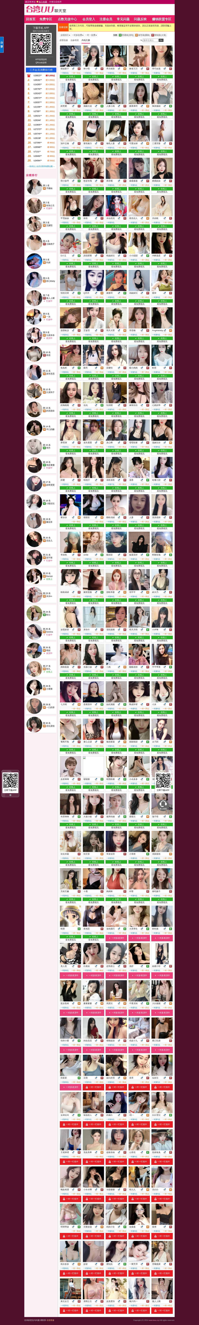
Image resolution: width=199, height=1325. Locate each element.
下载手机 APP (41, 28)
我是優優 (50, 465)
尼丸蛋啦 (50, 726)
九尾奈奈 (50, 335)
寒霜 (48, 355)
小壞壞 (49, 689)
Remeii (49, 576)
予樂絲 (49, 188)
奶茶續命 (50, 411)
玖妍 (48, 262)
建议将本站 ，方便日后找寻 (43, 2)
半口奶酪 (50, 429)
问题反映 (140, 19)
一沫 (48, 316)
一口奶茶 (50, 707)
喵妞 (48, 650)
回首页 (31, 19)
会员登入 (88, 19)
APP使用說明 (41, 59)
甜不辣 (49, 557)
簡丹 (48, 448)
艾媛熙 (49, 225)
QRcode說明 (41, 63)
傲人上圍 (50, 298)
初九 (48, 669)
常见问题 (123, 19)
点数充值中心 (67, 19)
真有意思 (50, 374)
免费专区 (45, 19)
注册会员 (106, 19)
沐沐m (49, 596)
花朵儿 (49, 540)
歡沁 (48, 615)
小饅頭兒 (50, 503)
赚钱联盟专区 (161, 19)
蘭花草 (49, 522)
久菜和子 (50, 392)
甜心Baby (50, 281)
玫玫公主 (50, 205)
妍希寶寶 (50, 485)
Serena (49, 632)
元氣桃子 (50, 244)
